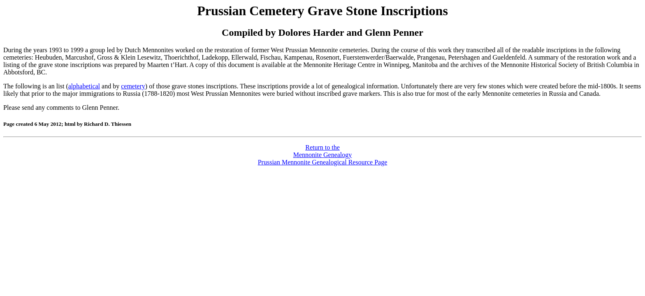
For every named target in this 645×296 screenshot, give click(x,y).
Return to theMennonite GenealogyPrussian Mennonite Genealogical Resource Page (322, 155)
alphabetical (84, 86)
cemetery (133, 86)
